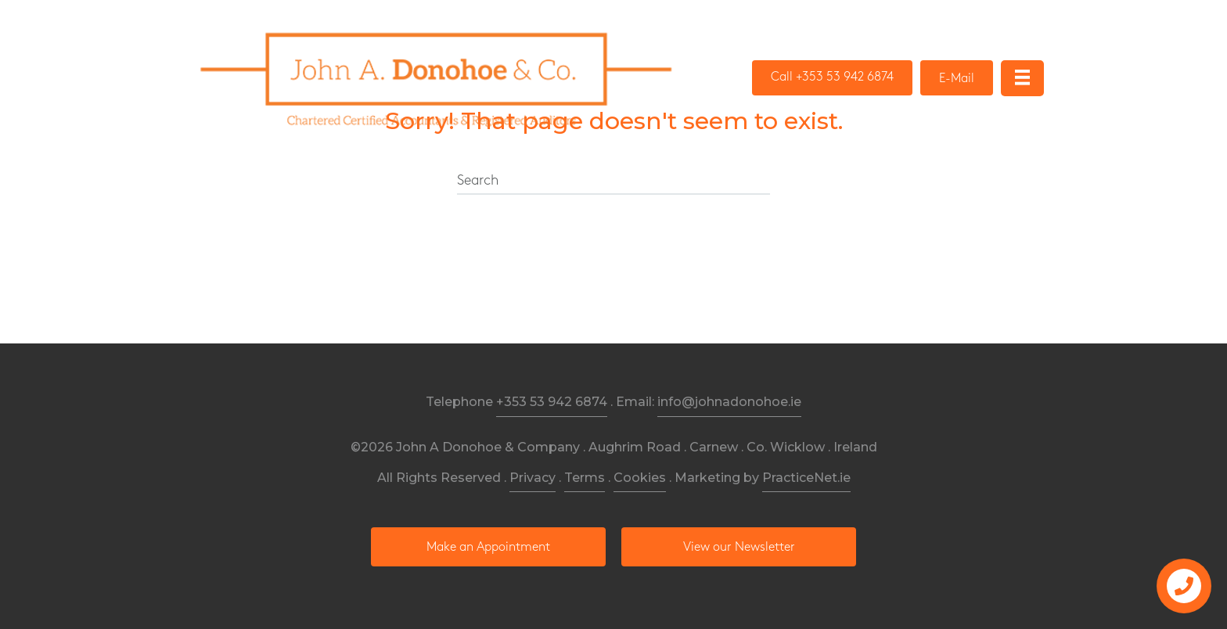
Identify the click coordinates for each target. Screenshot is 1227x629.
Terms (584, 477)
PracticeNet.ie (806, 477)
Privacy (532, 477)
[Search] (613, 181)
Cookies (640, 477)
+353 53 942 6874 (551, 401)
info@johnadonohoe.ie (729, 401)
